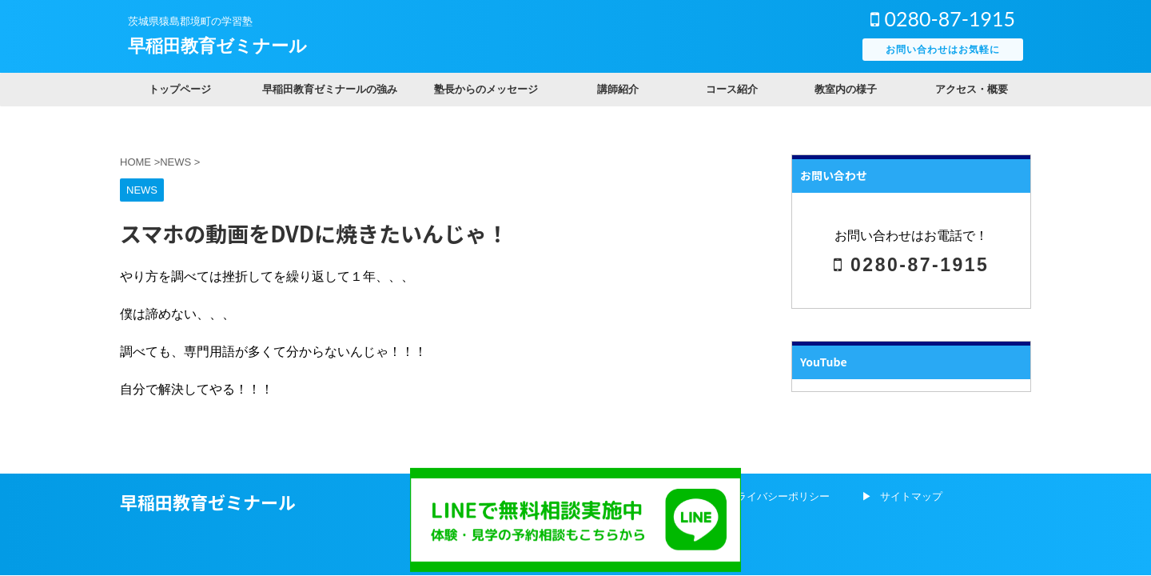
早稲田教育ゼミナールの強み (329, 89)
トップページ (180, 89)
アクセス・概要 (971, 89)
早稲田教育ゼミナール (217, 46)
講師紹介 (618, 89)
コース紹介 (732, 89)
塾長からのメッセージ (486, 89)
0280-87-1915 (942, 18)
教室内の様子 (845, 89)
